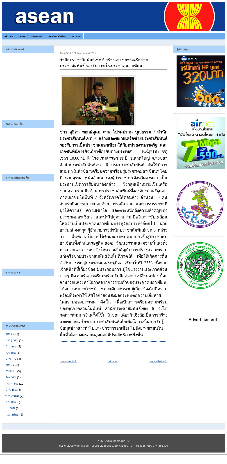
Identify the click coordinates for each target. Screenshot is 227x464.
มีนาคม (10, 408)
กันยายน (10, 371)
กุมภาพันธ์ (12, 414)
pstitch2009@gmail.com (74, 445)
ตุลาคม (10, 334)
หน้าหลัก (8, 36)
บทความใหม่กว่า (68, 361)
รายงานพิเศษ (37, 36)
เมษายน (10, 352)
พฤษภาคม (12, 396)
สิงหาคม (10, 377)
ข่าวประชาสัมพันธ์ (57, 36)
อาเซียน (22, 36)
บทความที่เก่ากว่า (158, 361)
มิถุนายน (11, 346)
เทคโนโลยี (75, 36)
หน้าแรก (113, 361)
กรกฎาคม (11, 340)
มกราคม (10, 359)
